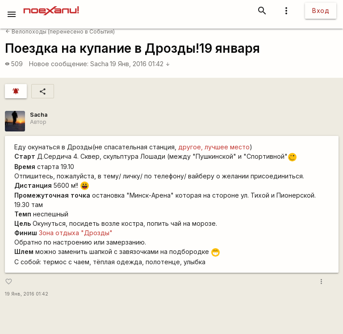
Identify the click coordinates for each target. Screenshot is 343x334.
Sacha (99, 64)
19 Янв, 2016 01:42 (140, 64)
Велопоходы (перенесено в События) (60, 31)
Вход (320, 10)
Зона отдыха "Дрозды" (76, 233)
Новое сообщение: (58, 64)
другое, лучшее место (214, 147)
